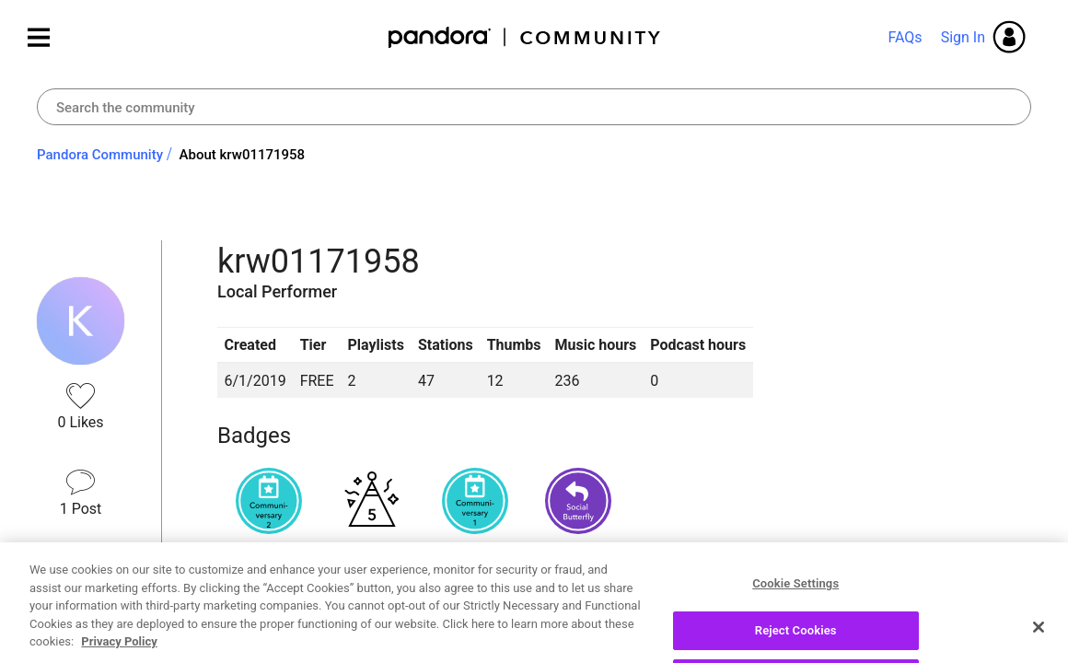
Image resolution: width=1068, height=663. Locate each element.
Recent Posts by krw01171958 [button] (366, 628)
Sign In (963, 37)
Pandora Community (525, 37)
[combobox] (534, 106)
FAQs (905, 37)
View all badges (268, 562)
